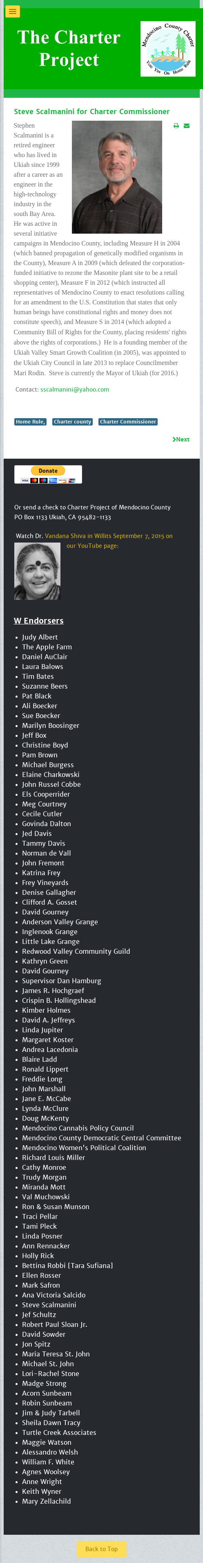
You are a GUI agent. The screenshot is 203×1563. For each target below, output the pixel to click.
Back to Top (101, 1548)
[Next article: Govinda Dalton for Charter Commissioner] (181, 439)
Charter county (72, 421)
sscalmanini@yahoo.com (74, 389)
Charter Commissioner (128, 421)
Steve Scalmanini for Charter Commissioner (92, 112)
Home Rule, (30, 421)
